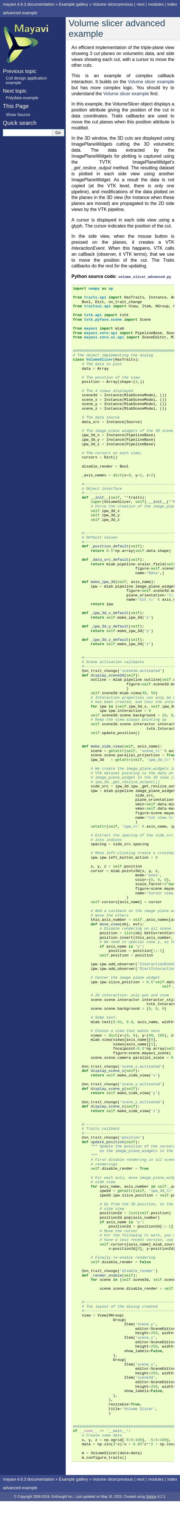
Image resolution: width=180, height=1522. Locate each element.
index (172, 4)
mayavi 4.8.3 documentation (28, 4)
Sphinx (151, 1496)
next (140, 4)
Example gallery (73, 4)
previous (125, 4)
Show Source (18, 114)
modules (155, 4)
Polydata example (22, 97)
